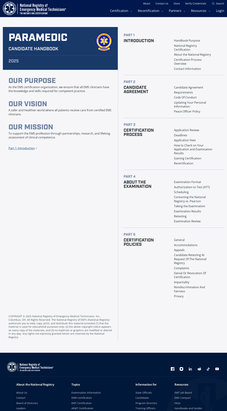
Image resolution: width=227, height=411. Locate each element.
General (179, 240)
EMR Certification (81, 397)
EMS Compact (183, 397)
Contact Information (187, 69)
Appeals (179, 250)
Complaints (181, 268)
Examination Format (187, 182)
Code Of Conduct (185, 97)
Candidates (142, 397)
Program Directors (146, 403)
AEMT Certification (82, 408)
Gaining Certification (187, 158)
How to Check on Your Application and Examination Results (193, 149)
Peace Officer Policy (187, 111)
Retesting (180, 216)
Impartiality (181, 282)
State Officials (143, 392)
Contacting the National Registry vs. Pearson (190, 199)
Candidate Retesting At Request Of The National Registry (190, 259)
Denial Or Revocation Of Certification (190, 275)
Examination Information (86, 392)
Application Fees (185, 140)
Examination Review (187, 221)
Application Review (186, 130)
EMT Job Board (183, 392)
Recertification (183, 163)
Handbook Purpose (187, 40)
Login (220, 11)
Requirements (183, 92)
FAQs (178, 403)
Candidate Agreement (188, 87)
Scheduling (181, 192)
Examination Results (187, 211)
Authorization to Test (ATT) (192, 187)
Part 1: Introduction (23, 148)
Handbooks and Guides (188, 408)
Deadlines (180, 135)
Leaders (21, 408)
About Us (21, 392)
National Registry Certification (185, 48)
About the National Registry (192, 55)
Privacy (179, 296)
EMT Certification (81, 403)
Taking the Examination (189, 206)
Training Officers (145, 408)
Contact (20, 397)
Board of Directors (27, 403)
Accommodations (186, 245)
